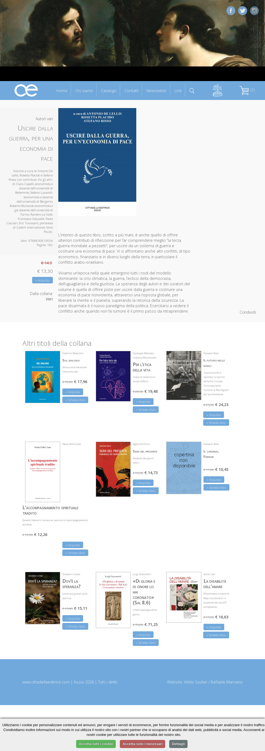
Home (61, 90)
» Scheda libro (75, 400)
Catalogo (109, 90)
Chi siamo (84, 90)
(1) (246, 90)
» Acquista (42, 280)
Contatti (131, 90)
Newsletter (157, 90)
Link (178, 90)
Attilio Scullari (195, 682)
